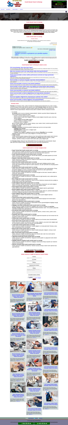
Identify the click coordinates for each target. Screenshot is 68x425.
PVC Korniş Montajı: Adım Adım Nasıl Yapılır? (21, 67)
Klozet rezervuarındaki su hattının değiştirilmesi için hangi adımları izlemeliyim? (30, 93)
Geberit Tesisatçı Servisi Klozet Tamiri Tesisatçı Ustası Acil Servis (34, 369)
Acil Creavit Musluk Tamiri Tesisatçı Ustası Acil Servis (51, 293)
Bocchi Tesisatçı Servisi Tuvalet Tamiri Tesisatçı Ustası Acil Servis (18, 296)
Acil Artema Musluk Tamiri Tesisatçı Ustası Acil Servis (51, 367)
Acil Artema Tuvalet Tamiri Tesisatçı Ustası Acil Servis (51, 348)
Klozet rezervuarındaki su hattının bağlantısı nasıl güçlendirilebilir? (27, 99)
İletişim (21, 9)
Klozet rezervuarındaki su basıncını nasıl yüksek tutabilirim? (25, 83)
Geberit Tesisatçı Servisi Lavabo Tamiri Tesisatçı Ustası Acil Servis (34, 390)
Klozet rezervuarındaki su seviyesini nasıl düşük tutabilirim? (25, 90)
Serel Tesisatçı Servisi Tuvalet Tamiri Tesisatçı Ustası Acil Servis (18, 375)
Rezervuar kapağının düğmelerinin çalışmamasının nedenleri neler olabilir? (29, 96)
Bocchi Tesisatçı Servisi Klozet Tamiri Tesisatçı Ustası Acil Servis (18, 335)
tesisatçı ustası (52, 50)
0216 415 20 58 (29, 251)
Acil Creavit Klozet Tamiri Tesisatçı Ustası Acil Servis (51, 310)
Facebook (30, 418)
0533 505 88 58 (59, 4)
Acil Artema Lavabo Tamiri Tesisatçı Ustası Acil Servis (51, 404)
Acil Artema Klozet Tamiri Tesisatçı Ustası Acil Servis (51, 385)
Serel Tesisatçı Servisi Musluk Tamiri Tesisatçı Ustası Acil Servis (18, 395)
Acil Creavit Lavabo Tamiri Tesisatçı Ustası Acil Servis (51, 329)
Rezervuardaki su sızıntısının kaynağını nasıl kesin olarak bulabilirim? (27, 79)
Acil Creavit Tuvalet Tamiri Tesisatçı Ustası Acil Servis (34, 409)
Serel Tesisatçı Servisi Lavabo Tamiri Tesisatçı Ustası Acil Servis (34, 314)
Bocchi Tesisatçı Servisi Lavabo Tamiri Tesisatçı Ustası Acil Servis (18, 355)
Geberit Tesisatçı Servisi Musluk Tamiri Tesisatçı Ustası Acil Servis (34, 352)
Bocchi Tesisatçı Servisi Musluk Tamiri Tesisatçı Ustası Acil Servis (18, 315)
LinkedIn (40, 418)
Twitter (35, 418)
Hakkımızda (8, 9)
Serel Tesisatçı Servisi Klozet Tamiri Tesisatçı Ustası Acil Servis (34, 295)
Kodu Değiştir (38, 277)
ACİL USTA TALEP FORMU (38, 33)
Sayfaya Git (18, 301)
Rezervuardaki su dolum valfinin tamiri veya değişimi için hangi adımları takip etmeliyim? (32, 86)
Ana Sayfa (3, 9)
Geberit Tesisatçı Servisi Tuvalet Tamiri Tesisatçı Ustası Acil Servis (34, 332)
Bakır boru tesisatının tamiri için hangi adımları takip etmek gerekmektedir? (29, 71)
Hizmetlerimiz (15, 9)
